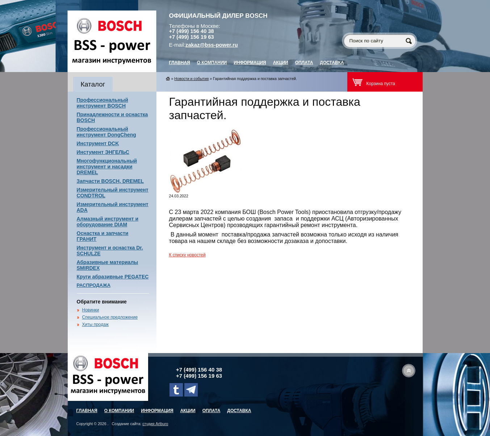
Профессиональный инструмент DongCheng (106, 132)
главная (179, 62)
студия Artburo (155, 424)
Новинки (90, 310)
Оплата (304, 62)
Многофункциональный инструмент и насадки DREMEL (107, 166)
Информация (250, 62)
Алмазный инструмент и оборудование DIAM (108, 221)
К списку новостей (187, 254)
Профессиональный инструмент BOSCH (102, 103)
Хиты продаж (95, 324)
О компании (212, 62)
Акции (280, 62)
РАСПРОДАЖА (94, 285)
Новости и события (191, 78)
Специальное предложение (110, 317)
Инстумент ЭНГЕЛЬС (103, 152)
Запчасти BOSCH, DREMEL (110, 181)
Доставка (332, 62)
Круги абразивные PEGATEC (113, 277)
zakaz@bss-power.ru (211, 45)
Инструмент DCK (98, 143)
